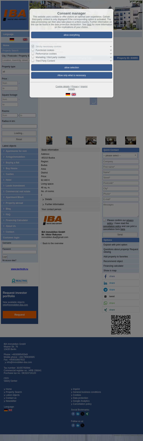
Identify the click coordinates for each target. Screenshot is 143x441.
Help (89, 24)
